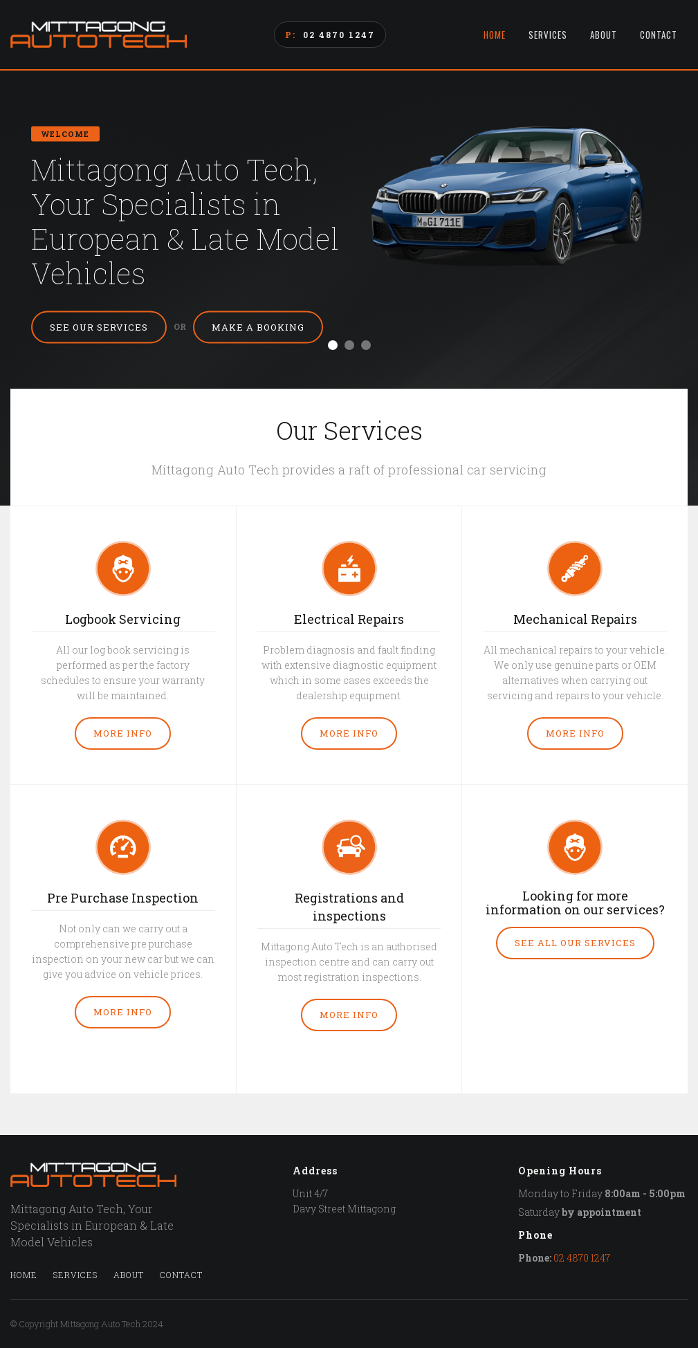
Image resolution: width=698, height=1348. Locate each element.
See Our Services (99, 327)
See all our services (575, 942)
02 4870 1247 (339, 34)
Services (548, 34)
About (603, 34)
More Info (122, 733)
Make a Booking (258, 327)
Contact (658, 34)
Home (495, 34)
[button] (333, 345)
